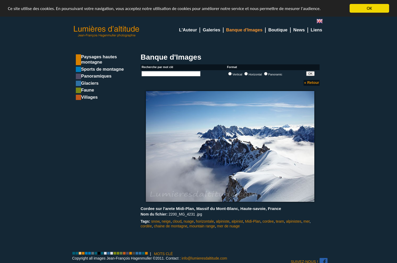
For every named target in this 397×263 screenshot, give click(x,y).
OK (369, 8)
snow (155, 221)
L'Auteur (188, 29)
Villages (89, 97)
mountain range (202, 226)
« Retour (311, 82)
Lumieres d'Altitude (106, 31)
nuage (188, 221)
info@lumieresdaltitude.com (204, 258)
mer (307, 221)
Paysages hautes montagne (99, 59)
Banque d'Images (244, 29)
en (321, 22)
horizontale (205, 221)
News (299, 29)
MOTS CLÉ (163, 254)
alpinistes (293, 221)
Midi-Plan (252, 221)
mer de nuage (228, 226)
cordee (268, 221)
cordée (146, 226)
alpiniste (222, 221)
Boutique (277, 29)
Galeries (211, 29)
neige (166, 221)
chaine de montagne (170, 226)
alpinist (237, 221)
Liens (316, 29)
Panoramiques (96, 76)
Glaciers (89, 83)
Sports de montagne (102, 69)
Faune (87, 90)
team (280, 221)
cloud (177, 221)
